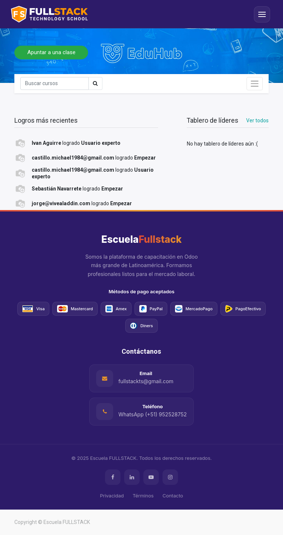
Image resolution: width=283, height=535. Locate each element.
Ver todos (257, 120)
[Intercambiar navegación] (255, 83)
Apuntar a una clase (51, 52)
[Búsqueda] (54, 83)
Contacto (173, 496)
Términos (143, 496)
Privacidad (112, 496)
